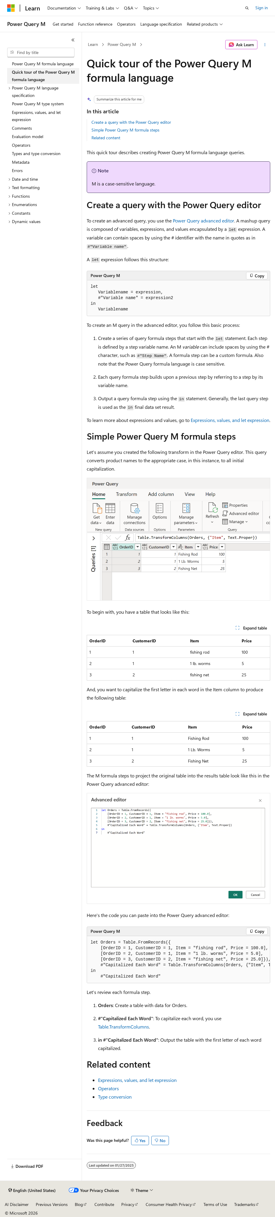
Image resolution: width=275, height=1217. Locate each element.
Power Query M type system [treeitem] (38, 103)
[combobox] (40, 52)
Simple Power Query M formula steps (125, 130)
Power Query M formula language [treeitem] (43, 64)
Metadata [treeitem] (20, 162)
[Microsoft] (11, 8)
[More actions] (265, 45)
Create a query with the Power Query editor (131, 122)
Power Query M (122, 44)
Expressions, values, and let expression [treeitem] (36, 116)
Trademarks (244, 1204)
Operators (108, 1088)
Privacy (127, 1204)
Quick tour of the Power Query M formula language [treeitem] (43, 75)
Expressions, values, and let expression (230, 420)
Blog (79, 1204)
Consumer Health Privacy (169, 1204)
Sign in (261, 7)
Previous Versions (52, 1204)
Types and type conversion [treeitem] (36, 153)
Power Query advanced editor (203, 220)
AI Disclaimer (17, 1204)
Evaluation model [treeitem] (27, 136)
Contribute (104, 1204)
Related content (105, 137)
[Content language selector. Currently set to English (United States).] (32, 1190)
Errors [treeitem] (17, 170)
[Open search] (247, 8)
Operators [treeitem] (21, 145)
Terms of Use (215, 1204)
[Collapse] (73, 40)
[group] (178, 959)
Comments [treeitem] (22, 128)
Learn (93, 44)
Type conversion (115, 1097)
